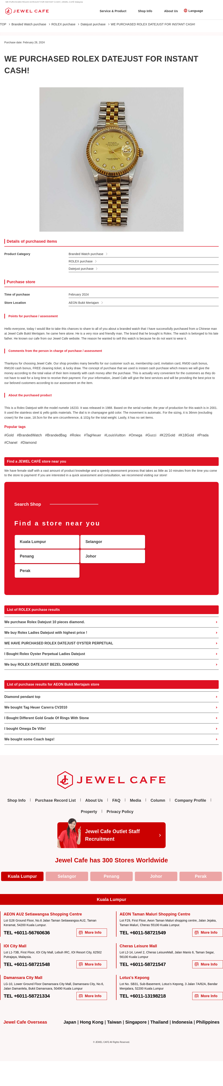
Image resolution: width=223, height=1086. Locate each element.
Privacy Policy (120, 798)
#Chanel (11, 442)
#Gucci (151, 435)
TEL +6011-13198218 (143, 982)
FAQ (116, 786)
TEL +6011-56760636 (27, 919)
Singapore (136, 1008)
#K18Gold (187, 435)
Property (89, 798)
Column (157, 786)
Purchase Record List (55, 786)
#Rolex (75, 435)
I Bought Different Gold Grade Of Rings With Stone (46, 704)
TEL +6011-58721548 (27, 950)
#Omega (136, 435)
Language (196, 11)
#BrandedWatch (29, 435)
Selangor (67, 862)
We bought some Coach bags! (29, 725)
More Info (90, 919)
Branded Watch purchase (30, 24)
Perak (201, 862)
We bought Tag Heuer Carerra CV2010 (36, 693)
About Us (171, 11)
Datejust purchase (95, 24)
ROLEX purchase (65, 24)
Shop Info (145, 11)
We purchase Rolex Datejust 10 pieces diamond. (44, 608)
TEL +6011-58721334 (27, 982)
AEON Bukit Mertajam (84, 302)
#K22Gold (168, 435)
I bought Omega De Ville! (25, 714)
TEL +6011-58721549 (143, 919)
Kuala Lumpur (22, 862)
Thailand (159, 1008)
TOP (5, 24)
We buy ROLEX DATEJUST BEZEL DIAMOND (41, 650)
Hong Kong (91, 1008)
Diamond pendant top (22, 682)
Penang (111, 862)
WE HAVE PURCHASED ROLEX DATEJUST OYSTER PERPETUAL (59, 629)
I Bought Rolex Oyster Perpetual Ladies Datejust (45, 639)
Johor (156, 862)
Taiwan (114, 1008)
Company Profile (190, 786)
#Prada (203, 435)
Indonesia (182, 1008)
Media (135, 786)
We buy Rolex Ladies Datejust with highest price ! (45, 618)
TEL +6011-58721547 (143, 950)
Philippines (208, 1008)
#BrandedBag (56, 435)
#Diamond (29, 442)
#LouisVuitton (115, 435)
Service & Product (113, 11)
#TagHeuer (93, 435)
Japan (69, 1008)
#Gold (9, 435)
